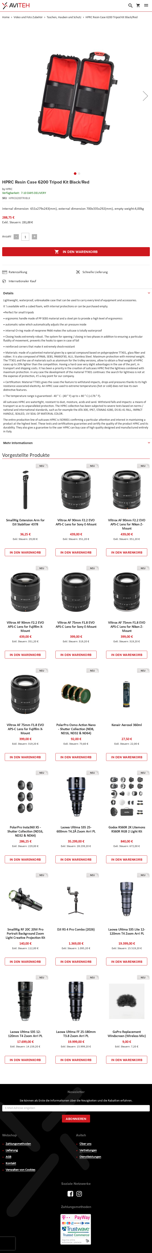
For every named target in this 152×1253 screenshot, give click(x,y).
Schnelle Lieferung (95, 272)
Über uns (85, 1144)
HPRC (9, 189)
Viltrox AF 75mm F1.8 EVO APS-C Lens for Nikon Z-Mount (126, 627)
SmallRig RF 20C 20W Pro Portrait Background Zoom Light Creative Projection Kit (25, 934)
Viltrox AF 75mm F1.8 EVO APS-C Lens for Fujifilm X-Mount (25, 729)
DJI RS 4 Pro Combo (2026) (76, 929)
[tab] (76, 292)
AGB (8, 1157)
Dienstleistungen (90, 1157)
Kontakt (11, 1163)
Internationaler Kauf (22, 281)
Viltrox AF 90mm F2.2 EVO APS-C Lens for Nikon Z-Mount (126, 524)
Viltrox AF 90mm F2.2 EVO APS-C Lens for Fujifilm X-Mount (25, 627)
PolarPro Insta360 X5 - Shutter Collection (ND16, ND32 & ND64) (25, 831)
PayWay (76, 1229)
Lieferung (12, 1150)
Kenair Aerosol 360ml (127, 725)
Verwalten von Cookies (20, 1170)
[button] (74, 173)
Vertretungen (88, 1150)
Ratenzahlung (18, 272)
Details (8, 293)
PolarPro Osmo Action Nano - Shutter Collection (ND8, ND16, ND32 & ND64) (75, 729)
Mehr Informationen (18, 443)
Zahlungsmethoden (18, 1144)
